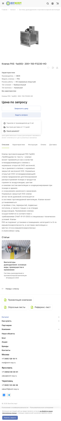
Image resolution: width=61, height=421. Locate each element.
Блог (4, 338)
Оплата (43, 145)
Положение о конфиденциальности (15, 407)
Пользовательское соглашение (41, 407)
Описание (5, 145)
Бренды (5, 346)
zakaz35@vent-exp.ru (10, 389)
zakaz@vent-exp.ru (9, 376)
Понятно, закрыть (10, 417)
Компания (6, 329)
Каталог (5, 317)
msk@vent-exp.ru (9, 363)
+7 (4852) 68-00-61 (10, 372)
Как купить (6, 321)
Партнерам (7, 325)
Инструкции (32, 145)
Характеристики (18, 145)
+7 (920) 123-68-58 (10, 385)
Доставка (53, 145)
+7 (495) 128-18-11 (9, 359)
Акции (4, 342)
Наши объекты (8, 334)
